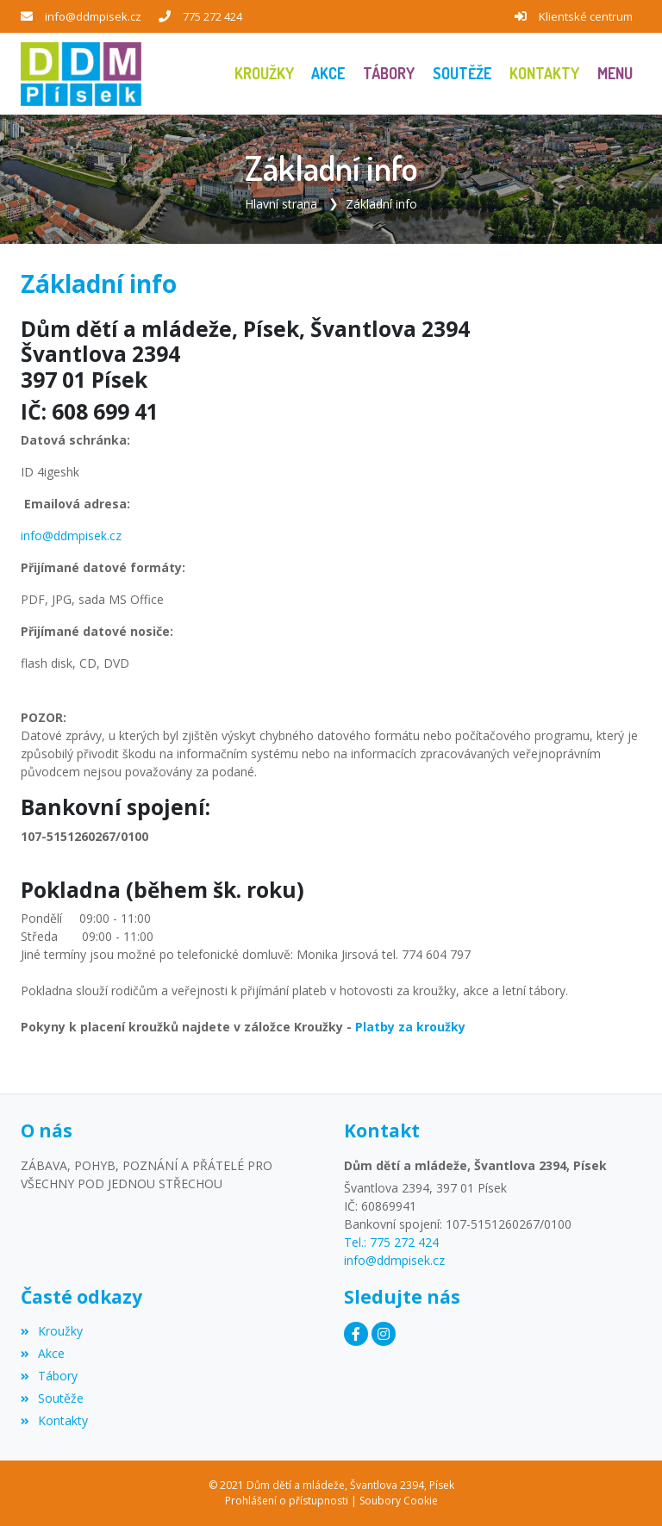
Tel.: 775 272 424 (391, 1242)
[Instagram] (384, 1334)
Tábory (49, 1375)
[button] (614, 73)
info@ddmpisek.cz (93, 16)
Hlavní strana (281, 204)
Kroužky (52, 1331)
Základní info (381, 204)
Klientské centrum (586, 16)
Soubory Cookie (398, 1500)
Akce (43, 1353)
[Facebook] (356, 1334)
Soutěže (52, 1398)
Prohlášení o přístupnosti (286, 1500)
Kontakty (54, 1420)
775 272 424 (212, 16)
